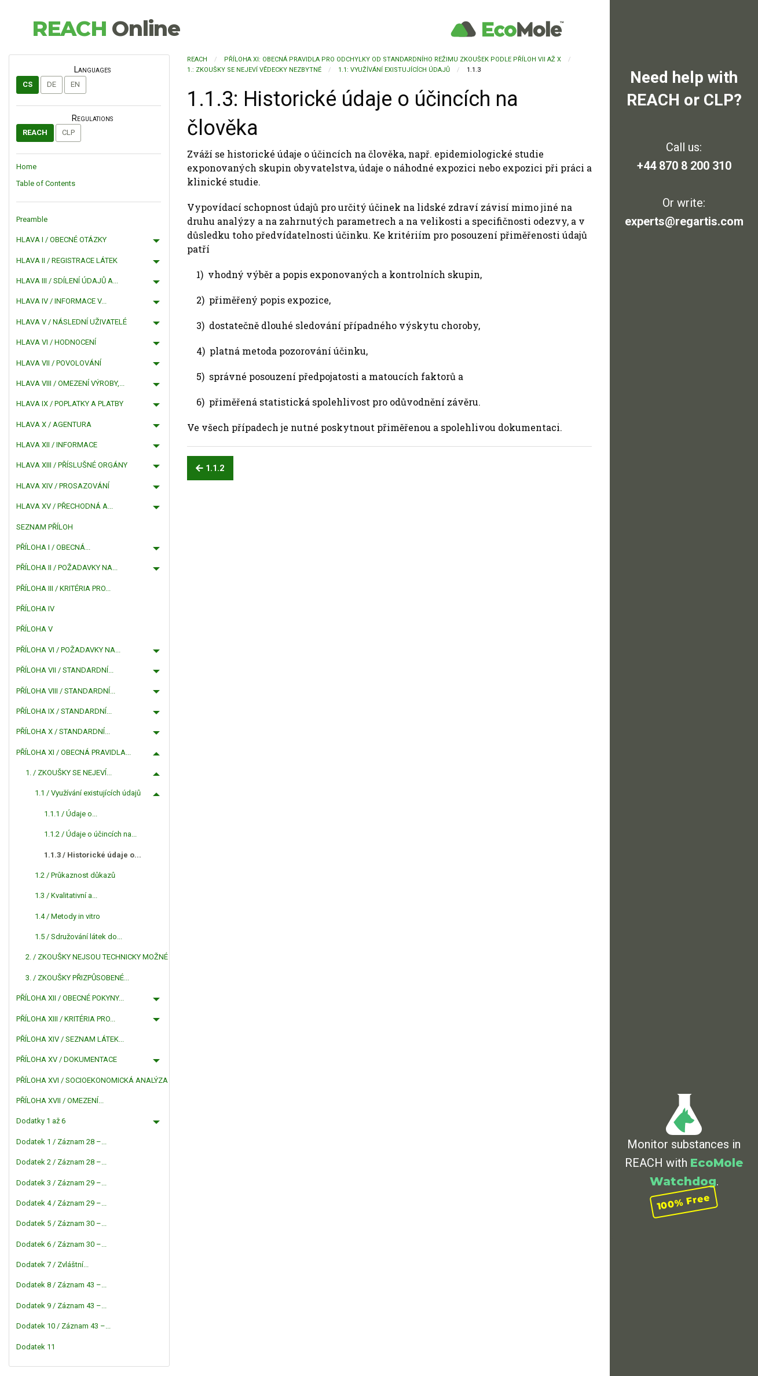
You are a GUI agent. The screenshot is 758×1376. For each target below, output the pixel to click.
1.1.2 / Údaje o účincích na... (90, 834)
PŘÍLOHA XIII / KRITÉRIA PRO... (65, 1018)
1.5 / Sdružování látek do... (78, 936)
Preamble (31, 219)
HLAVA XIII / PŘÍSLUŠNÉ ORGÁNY (71, 465)
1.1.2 (210, 468)
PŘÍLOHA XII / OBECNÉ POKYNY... (70, 998)
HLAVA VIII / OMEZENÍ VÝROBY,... (70, 383)
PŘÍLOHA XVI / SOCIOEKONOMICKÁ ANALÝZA (92, 1080)
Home (26, 166)
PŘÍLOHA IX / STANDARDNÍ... (64, 711)
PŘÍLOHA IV (35, 608)
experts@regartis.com (684, 221)
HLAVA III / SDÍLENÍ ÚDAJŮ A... (67, 280)
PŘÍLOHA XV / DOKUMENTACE (66, 1059)
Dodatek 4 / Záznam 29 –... (61, 1203)
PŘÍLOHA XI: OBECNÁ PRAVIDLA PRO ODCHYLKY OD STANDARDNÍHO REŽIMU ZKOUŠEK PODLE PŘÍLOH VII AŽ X (392, 59)
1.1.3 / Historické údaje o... (92, 855)
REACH (106, 28)
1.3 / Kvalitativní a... (66, 895)
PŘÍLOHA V (34, 629)
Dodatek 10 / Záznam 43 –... (63, 1326)
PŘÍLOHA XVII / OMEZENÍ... (60, 1100)
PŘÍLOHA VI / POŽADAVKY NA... (68, 649)
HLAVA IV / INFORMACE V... (61, 301)
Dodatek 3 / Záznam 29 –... (61, 1182)
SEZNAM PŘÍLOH (44, 527)
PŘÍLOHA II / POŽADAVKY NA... (67, 567)
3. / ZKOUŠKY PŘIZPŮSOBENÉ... (77, 977)
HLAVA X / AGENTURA (53, 424)
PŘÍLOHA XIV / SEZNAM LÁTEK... (70, 1039)
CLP (68, 132)
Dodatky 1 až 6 (40, 1120)
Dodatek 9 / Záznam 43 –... (61, 1305)
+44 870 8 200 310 (684, 166)
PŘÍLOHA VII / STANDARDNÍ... (64, 670)
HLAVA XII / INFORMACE (56, 444)
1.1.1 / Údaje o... (70, 813)
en (75, 84)
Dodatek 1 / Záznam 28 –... (61, 1141)
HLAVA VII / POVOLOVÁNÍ (58, 363)
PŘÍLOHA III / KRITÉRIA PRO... (63, 588)
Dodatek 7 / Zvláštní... (52, 1264)
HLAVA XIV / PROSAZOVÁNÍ (62, 485)
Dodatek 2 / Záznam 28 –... (61, 1162)
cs (27, 84)
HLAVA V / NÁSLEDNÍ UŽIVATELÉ (71, 321)
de (51, 84)
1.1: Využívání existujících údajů (394, 70)
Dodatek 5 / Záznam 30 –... (61, 1223)
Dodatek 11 (35, 1346)
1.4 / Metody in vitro (67, 916)
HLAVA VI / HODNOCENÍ (56, 342)
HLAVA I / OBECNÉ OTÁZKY (61, 239)
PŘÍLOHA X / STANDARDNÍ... (63, 731)
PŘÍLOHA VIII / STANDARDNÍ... (65, 691)
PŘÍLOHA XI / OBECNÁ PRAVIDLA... (73, 752)
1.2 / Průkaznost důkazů (75, 875)
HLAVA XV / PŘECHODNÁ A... (64, 506)
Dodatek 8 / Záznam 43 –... (61, 1284)
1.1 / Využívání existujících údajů (88, 793)
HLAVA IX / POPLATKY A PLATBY (69, 403)
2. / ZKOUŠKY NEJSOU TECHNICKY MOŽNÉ (96, 956)
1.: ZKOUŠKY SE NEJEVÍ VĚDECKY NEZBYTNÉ (254, 70)
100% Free (684, 1201)
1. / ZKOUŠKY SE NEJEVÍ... (68, 772)
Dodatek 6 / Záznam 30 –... (61, 1244)
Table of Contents (45, 183)
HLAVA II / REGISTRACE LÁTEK (67, 260)
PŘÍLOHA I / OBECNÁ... (53, 547)
